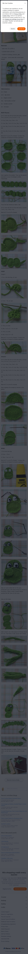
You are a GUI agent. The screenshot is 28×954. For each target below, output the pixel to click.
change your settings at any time (14, 19)
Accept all (21, 28)
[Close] (25, 3)
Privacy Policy (18, 14)
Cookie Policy (6, 15)
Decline (13, 28)
